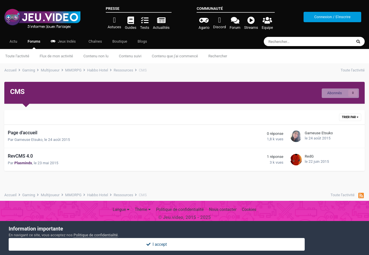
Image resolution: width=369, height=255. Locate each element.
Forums (34, 44)
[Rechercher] (295, 41)
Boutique (119, 41)
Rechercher (217, 56)
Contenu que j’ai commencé (175, 56)
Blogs (142, 41)
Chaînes (95, 41)
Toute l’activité (17, 56)
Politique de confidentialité (180, 209)
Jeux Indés (63, 41)
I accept (184, 244)
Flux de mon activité (56, 56)
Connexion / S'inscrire (332, 17)
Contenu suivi (130, 56)
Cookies (249, 209)
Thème (143, 209)
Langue (121, 209)
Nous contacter (223, 209)
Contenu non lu (95, 56)
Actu (13, 41)
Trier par (350, 117)
